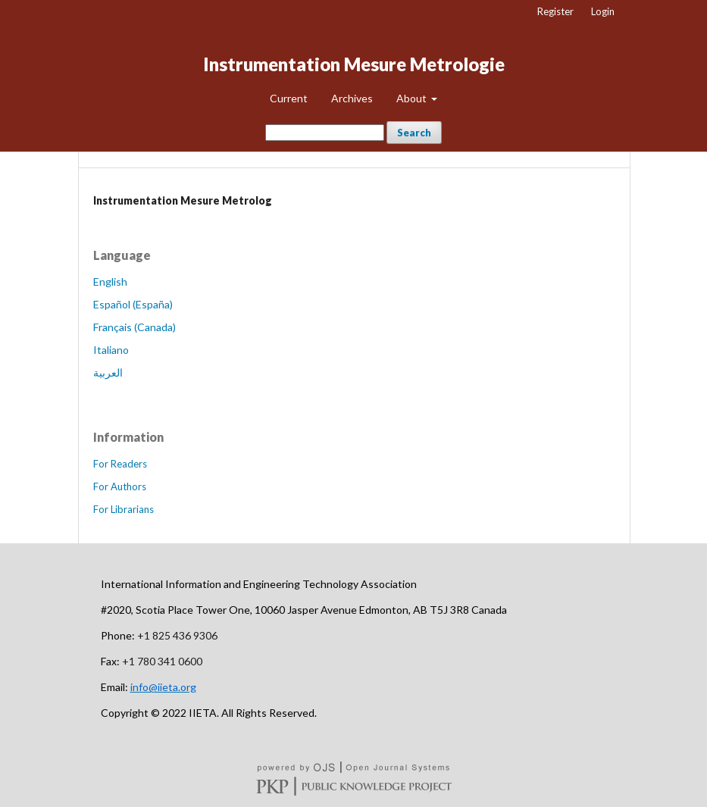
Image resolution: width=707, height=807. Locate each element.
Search (414, 133)
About (412, 98)
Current (289, 98)
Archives (352, 98)
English (110, 281)
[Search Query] (324, 132)
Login (603, 11)
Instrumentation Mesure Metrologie (354, 64)
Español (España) (133, 304)
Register (555, 11)
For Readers (120, 464)
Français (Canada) (134, 327)
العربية (108, 372)
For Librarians (123, 509)
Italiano (111, 349)
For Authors (119, 486)
